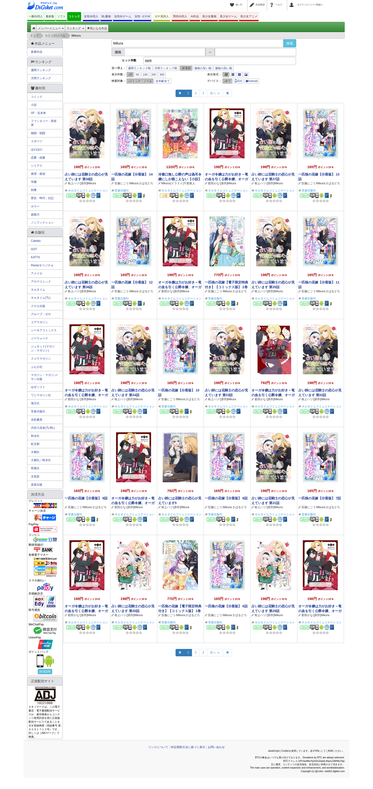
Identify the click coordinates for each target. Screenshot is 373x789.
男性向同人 (180, 16)
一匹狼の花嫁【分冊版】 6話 (226, 606)
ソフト (61, 16)
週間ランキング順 (139, 68)
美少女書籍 (209, 16)
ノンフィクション (42, 222)
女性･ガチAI (142, 16)
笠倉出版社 (122, 190)
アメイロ (36, 273)
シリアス (36, 165)
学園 (34, 182)
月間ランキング (41, 78)
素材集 (50, 16)
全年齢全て (163, 81)
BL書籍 (106, 16)
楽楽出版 (36, 484)
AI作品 (195, 16)
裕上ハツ (73, 183)
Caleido (36, 241)
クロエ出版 (38, 306)
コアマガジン (39, 322)
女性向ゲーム (122, 16)
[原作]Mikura (88, 183)
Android (252, 81)
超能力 (35, 214)
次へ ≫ (215, 93)
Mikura (134, 183)
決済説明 (45, 671)
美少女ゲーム (228, 16)
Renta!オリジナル (42, 265)
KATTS (35, 257)
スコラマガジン (41, 358)
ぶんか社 (36, 367)
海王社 (35, 403)
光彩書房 (36, 419)
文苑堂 (35, 476)
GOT (34, 249)
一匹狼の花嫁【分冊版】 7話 (319, 498)
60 (137, 74)
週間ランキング (41, 70)
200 (153, 74)
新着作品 (36, 52)
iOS (238, 81)
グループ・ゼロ (41, 314)
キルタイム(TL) (40, 297)
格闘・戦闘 (38, 133)
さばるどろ (146, 183)
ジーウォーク (39, 338)
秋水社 (35, 436)
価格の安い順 (202, 68)
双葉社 (35, 468)
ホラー (35, 206)
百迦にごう (121, 183)
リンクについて (158, 747)
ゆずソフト (38, 387)
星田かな (213, 183)
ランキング (75, 28)
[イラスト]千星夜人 (183, 183)
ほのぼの (36, 149)
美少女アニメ (248, 16)
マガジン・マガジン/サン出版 (44, 377)
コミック (74, 16)
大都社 (35, 452)
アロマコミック (41, 281)
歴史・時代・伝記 (42, 198)
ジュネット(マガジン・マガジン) (43, 348)
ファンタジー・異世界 (44, 123)
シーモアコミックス (44, 330)
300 (162, 74)
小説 (34, 105)
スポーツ (36, 141)
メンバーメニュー (51, 28)
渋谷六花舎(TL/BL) (43, 427)
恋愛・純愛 (38, 157)
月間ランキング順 (165, 68)
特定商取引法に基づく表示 (188, 747)
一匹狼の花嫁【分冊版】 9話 (86, 498)
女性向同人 (91, 16)
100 (145, 74)
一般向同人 (36, 16)
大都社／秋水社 (41, 460)
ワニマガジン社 (41, 395)
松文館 (35, 444)
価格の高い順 (223, 68)
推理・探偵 (38, 173)
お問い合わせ (216, 747)
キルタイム (38, 289)
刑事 (34, 190)
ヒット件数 (129, 60)
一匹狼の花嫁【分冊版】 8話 (226, 498)
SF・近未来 (38, 113)
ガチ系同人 (162, 16)
